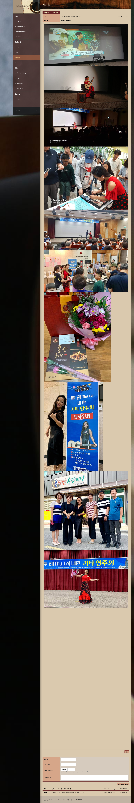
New (17, 16)
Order (17, 52)
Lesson (17, 94)
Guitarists (18, 21)
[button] (66, 20)
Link (17, 104)
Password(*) (47, 764)
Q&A (16, 68)
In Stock (18, 42)
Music (17, 78)
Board (17, 63)
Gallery (18, 37)
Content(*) (47, 777)
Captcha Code (48, 770)
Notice (17, 58)
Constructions (20, 32)
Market (18, 99)
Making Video (20, 73)
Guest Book (19, 89)
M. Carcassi (19, 84)
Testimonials (20, 26)
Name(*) (46, 759)
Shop (17, 47)
